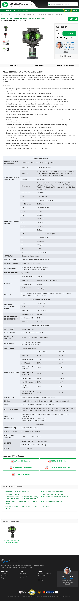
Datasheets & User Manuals (65, 65)
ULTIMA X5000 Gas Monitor (34, 15)
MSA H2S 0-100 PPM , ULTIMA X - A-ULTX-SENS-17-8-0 (21, 507)
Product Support (24, 576)
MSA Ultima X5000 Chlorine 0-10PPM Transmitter (12, 541)
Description (14, 65)
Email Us (66, 51)
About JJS (4, 574)
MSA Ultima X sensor (12, 494)
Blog (2, 578)
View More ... (47, 506)
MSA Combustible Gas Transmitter (53, 494)
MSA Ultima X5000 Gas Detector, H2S (17, 492)
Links (39, 578)
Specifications (39, 65)
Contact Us (4, 576)
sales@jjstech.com (26, 567)
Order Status (23, 574)
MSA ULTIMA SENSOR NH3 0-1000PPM (55, 497)
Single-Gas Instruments (11, 15)
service (65, 10)
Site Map (40, 580)
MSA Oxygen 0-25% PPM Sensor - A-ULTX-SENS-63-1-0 (21, 502)
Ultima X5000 (22, 15)
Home (2, 15)
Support (73, 10)
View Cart (22, 578)
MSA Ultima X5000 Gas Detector (53, 492)
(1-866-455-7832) (23, 10)
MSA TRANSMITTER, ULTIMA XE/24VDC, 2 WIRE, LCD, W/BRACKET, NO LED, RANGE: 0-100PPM (22, 498)
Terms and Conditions (44, 574)
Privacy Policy (42, 576)
